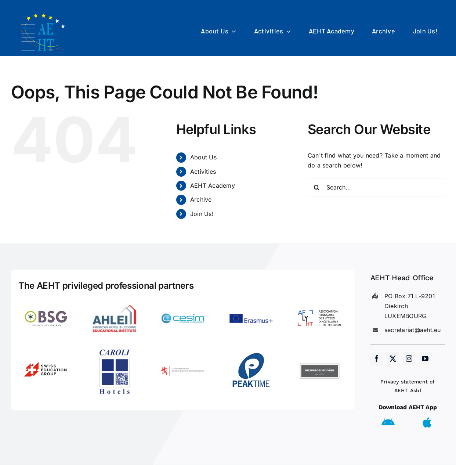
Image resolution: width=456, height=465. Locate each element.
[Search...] (376, 187)
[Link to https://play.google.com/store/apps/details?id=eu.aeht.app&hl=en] (388, 422)
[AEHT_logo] (44, 14)
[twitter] (393, 358)
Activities (203, 171)
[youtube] (425, 358)
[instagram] (409, 358)
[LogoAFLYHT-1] (320, 299)
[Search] (317, 187)
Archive (201, 199)
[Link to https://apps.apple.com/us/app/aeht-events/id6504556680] (427, 422)
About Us (203, 157)
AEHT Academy (212, 185)
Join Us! (202, 213)
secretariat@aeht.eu (412, 330)
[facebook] (376, 358)
